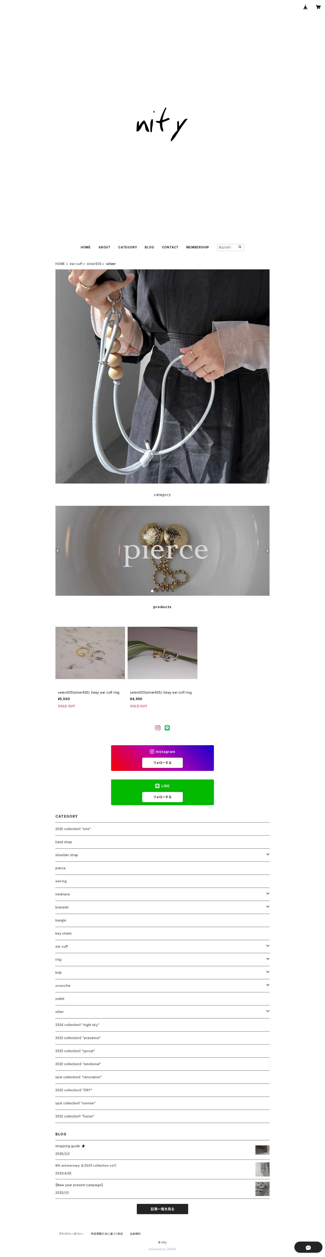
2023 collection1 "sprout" (75, 1051)
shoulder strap (66, 855)
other (59, 1012)
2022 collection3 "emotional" (78, 1064)
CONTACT (170, 247)
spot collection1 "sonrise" (75, 1103)
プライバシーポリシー (71, 1233)
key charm (63, 933)
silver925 (94, 264)
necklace (62, 894)
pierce (60, 868)
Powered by (162, 1249)
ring (58, 959)
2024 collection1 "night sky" (77, 1025)
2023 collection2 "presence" (78, 1038)
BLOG (149, 247)
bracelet (62, 907)
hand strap (63, 842)
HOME (86, 247)
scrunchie (63, 985)
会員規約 (135, 1233)
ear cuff (76, 264)
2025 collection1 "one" (73, 829)
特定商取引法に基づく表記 (107, 1233)
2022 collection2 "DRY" (73, 1090)
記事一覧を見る (162, 1209)
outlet (59, 998)
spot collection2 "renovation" (78, 1077)
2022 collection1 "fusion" (75, 1116)
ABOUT (104, 247)
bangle (60, 920)
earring (61, 881)
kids (58, 972)
